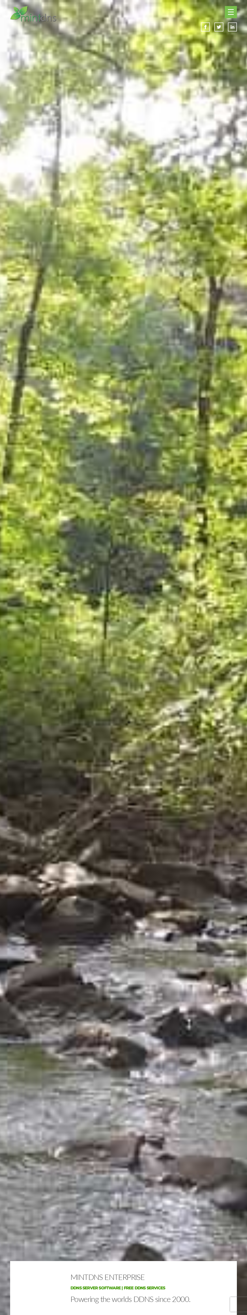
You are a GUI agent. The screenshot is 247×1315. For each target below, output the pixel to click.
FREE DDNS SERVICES (144, 1288)
